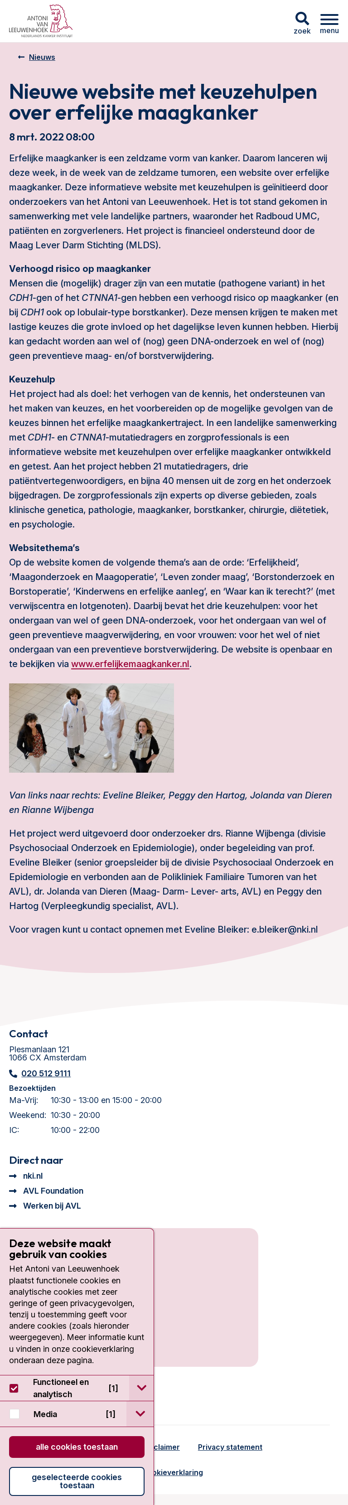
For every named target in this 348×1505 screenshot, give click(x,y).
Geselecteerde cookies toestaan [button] (77, 1481)
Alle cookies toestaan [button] (77, 1447)
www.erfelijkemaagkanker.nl (130, 663)
